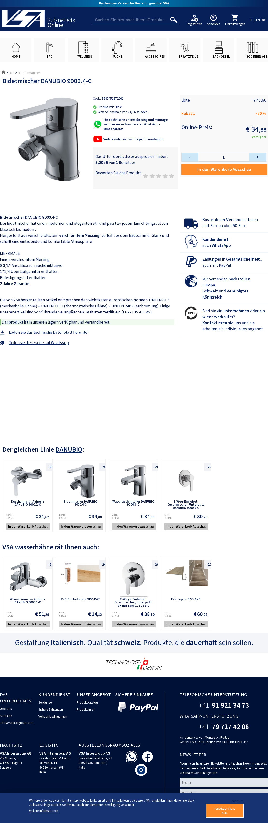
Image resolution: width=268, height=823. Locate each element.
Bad (11, 72)
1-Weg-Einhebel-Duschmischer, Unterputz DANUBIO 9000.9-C (186, 504)
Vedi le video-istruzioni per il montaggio (133, 139)
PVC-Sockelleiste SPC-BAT (80, 599)
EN (258, 20)
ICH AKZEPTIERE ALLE (225, 811)
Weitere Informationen (43, 811)
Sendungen (45, 702)
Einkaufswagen (235, 24)
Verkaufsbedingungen (52, 716)
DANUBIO (69, 449)
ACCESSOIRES (155, 56)
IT (251, 20)
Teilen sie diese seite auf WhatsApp (39, 343)
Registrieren (194, 24)
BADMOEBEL (221, 56)
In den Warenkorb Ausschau (224, 169)
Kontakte (6, 716)
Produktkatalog (87, 702)
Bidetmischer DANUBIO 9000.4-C (80, 503)
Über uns (6, 709)
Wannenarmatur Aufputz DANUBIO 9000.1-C (28, 601)
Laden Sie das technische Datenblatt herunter (49, 332)
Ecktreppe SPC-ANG (186, 599)
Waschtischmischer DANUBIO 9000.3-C (133, 503)
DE (264, 20)
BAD (49, 56)
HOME (16, 56)
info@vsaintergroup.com (16, 723)
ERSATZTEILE (188, 56)
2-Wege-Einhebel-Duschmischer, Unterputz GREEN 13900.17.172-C (133, 602)
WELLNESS (85, 56)
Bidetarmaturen (29, 72)
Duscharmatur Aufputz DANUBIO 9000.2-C (27, 503)
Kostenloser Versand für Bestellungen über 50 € (134, 3)
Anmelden (213, 24)
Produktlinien (86, 709)
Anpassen (238, 801)
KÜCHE (117, 56)
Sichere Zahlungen (50, 709)
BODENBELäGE (256, 56)
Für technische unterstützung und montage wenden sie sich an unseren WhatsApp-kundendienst (135, 124)
